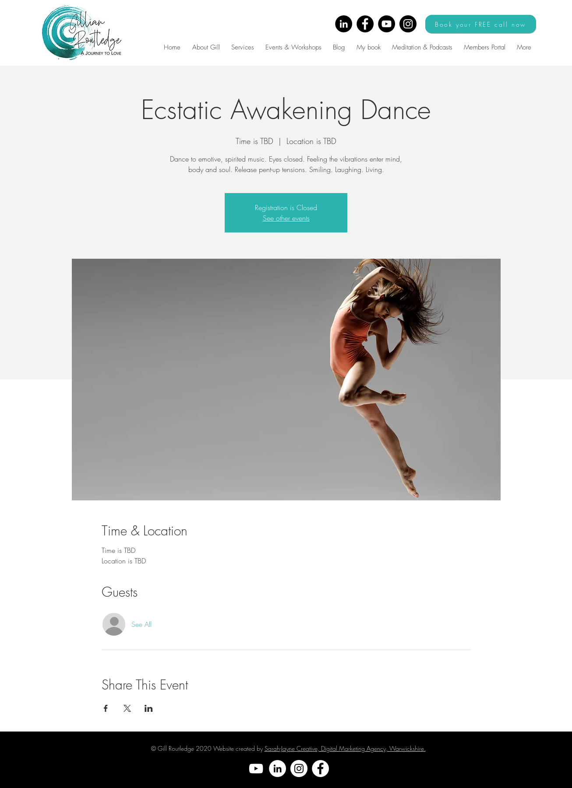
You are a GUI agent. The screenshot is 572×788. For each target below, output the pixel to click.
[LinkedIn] (343, 23)
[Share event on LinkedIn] (149, 708)
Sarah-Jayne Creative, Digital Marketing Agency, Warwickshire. (345, 748)
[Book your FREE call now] (480, 24)
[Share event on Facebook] (106, 708)
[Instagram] (408, 23)
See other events (286, 218)
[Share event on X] (127, 708)
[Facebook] (365, 23)
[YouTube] (386, 23)
